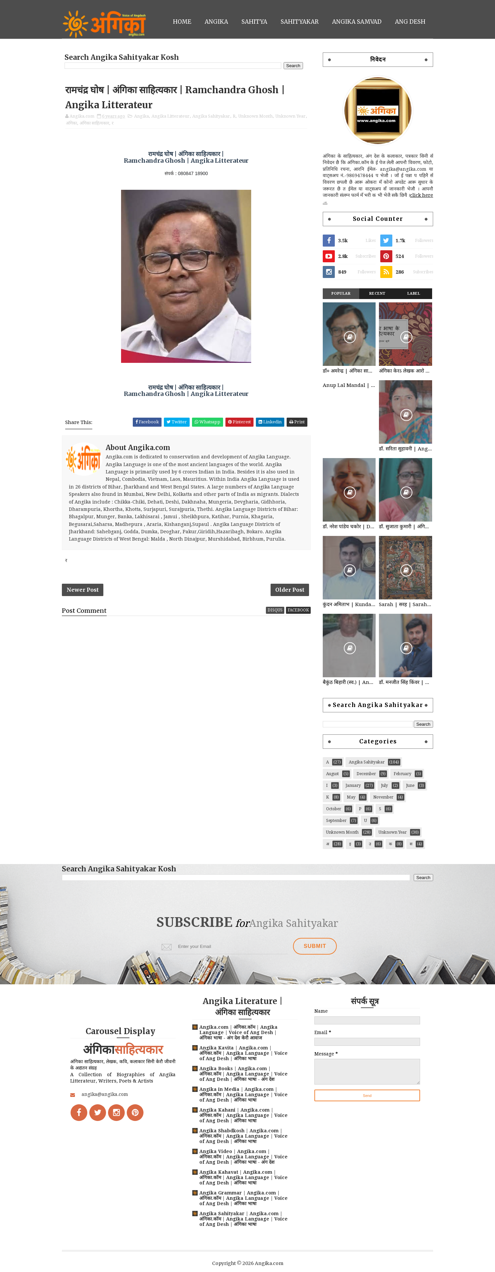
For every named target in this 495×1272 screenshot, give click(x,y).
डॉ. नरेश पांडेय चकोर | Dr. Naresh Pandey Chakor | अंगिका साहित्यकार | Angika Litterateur (349, 527)
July (384, 785)
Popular (341, 293)
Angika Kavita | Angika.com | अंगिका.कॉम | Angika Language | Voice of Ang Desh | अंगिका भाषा (243, 1053)
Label (413, 293)
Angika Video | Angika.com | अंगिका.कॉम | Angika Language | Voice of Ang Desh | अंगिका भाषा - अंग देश (243, 1157)
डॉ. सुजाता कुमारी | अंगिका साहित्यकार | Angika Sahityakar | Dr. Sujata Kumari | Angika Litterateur (405, 527)
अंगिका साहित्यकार (94, 123)
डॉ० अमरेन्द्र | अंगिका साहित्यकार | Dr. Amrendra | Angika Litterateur (349, 371)
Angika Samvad (357, 21)
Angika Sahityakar (211, 116)
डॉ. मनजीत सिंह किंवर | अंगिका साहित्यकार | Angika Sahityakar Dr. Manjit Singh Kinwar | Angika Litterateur (405, 682)
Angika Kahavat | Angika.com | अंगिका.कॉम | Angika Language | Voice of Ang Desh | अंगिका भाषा (243, 1177)
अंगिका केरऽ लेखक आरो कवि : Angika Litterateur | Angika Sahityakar (405, 371)
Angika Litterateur (171, 116)
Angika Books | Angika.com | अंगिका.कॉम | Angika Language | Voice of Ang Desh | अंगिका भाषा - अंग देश (243, 1074)
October (333, 809)
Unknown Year (290, 116)
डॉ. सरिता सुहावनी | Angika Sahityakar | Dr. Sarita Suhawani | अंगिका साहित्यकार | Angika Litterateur (405, 449)
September (336, 820)
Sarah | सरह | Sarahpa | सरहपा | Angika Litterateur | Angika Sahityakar (405, 604)
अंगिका (71, 123)
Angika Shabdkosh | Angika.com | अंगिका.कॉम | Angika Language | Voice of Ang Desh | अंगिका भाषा (243, 1136)
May (351, 797)
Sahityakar (300, 21)
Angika (216, 21)
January (353, 785)
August (332, 773)
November (383, 797)
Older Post (289, 589)
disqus (275, 610)
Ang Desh (410, 21)
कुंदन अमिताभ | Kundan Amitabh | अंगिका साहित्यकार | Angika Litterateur (349, 604)
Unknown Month (255, 116)
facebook (298, 610)
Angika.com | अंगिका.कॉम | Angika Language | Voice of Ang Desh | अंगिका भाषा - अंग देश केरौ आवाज (238, 1032)
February (402, 773)
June (410, 785)
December (366, 773)
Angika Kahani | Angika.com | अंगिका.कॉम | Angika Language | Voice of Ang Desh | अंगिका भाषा (243, 1115)
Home (182, 21)
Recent (377, 293)
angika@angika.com (105, 1094)
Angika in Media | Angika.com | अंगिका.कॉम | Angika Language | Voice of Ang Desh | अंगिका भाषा (243, 1095)
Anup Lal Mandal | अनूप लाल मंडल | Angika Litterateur (349, 385)
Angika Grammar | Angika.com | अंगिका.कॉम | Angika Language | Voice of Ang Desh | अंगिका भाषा (243, 1198)
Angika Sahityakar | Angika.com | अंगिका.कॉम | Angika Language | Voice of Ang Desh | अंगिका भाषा (243, 1219)
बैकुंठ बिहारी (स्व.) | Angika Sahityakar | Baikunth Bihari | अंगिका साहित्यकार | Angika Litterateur (349, 682)
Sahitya (254, 21)
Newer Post (83, 589)
